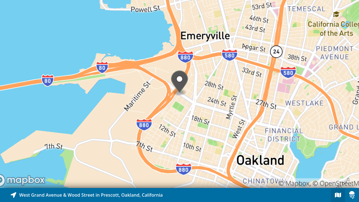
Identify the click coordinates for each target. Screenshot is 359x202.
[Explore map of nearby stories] (179, 94)
